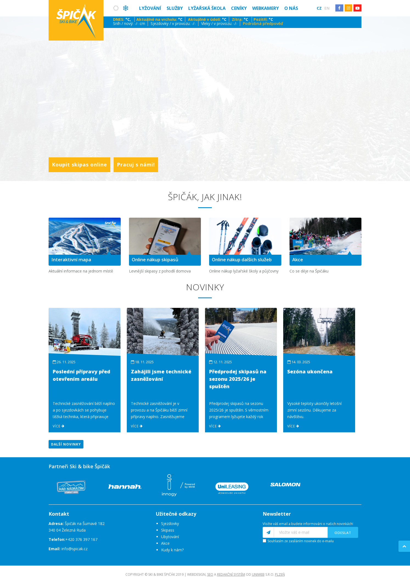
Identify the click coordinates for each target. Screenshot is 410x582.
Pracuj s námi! (136, 164)
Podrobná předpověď (263, 23)
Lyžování (150, 8)
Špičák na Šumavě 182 (77, 523)
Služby (175, 8)
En (327, 8)
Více (58, 426)
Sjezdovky (170, 523)
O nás (291, 8)
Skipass (167, 530)
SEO (210, 574)
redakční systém (231, 574)
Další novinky (66, 444)
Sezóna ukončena (310, 371)
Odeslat (343, 532)
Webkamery (265, 8)
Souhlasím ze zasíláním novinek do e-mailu (301, 541)
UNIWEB (258, 574)
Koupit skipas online (79, 164)
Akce (165, 543)
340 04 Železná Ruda (67, 530)
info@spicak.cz (74, 548)
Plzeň (280, 574)
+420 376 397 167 (81, 539)
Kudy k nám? (172, 549)
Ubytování (170, 536)
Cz (319, 8)
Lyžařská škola (207, 8)
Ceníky (239, 8)
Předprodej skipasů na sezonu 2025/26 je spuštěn (237, 379)
